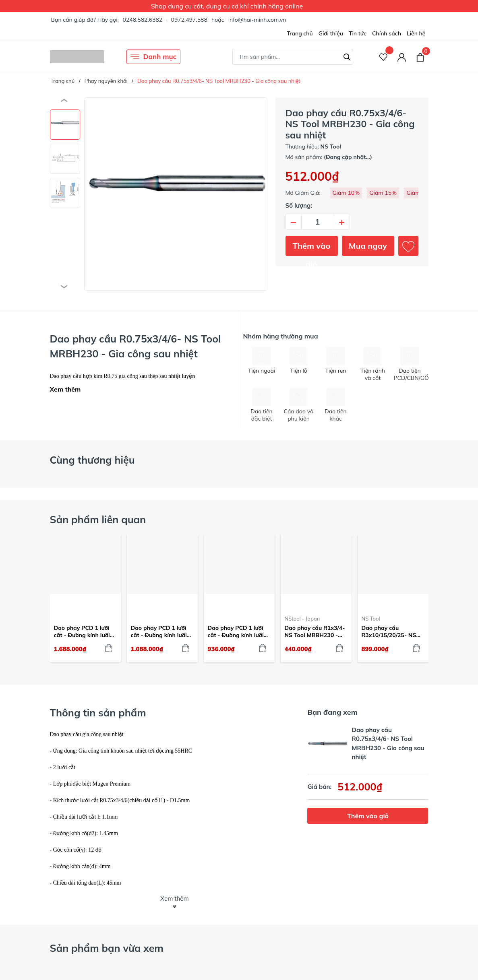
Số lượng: (299, 205)
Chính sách (386, 33)
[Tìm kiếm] (347, 56)
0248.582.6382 (142, 19)
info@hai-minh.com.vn (257, 19)
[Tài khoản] (401, 57)
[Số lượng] (318, 222)
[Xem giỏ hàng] (420, 57)
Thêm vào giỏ (312, 248)
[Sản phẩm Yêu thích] (383, 57)
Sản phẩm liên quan (98, 519)
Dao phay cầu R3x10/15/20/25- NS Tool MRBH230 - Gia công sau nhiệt (389, 631)
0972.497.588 (189, 19)
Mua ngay (368, 246)
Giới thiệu (331, 33)
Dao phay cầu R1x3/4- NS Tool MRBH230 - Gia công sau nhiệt (315, 631)
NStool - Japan (302, 618)
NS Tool (371, 618)
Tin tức (357, 33)
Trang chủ (300, 33)
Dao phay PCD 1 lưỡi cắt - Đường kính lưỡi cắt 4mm (159, 631)
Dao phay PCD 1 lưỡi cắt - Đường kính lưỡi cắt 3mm (236, 631)
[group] (176, 194)
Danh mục (153, 56)
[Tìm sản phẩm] (292, 57)
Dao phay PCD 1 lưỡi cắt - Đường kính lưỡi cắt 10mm (82, 631)
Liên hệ (416, 33)
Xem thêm (65, 389)
